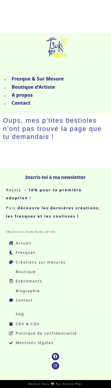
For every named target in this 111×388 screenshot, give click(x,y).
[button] (55, 70)
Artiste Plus (72, 383)
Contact (21, 103)
